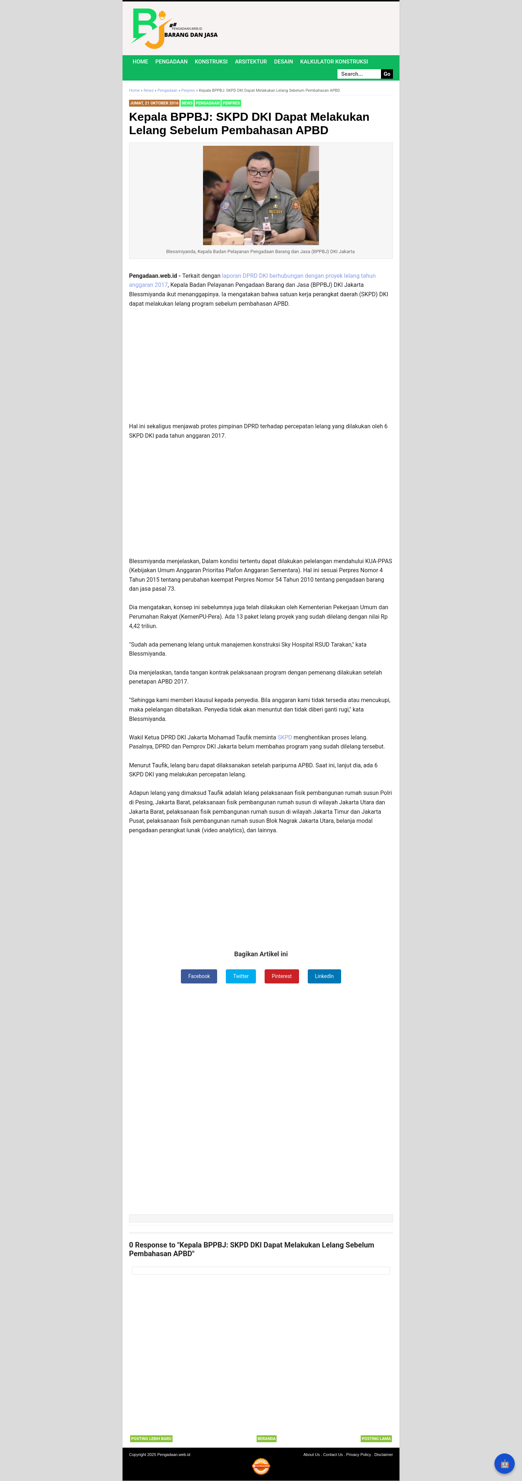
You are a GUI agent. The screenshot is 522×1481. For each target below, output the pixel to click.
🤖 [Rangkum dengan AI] (505, 1463)
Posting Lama (376, 1438)
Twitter (241, 976)
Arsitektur (251, 61)
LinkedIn (325, 976)
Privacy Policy (358, 1455)
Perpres (231, 103)
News (187, 103)
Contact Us (333, 1455)
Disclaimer (383, 1455)
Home (140, 61)
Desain (283, 61)
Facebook (199, 976)
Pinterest (282, 976)
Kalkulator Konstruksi (334, 61)
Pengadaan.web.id (173, 1455)
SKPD (285, 737)
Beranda (267, 1438)
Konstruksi (211, 61)
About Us (311, 1455)
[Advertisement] (261, 368)
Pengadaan (172, 61)
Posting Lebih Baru (151, 1438)
